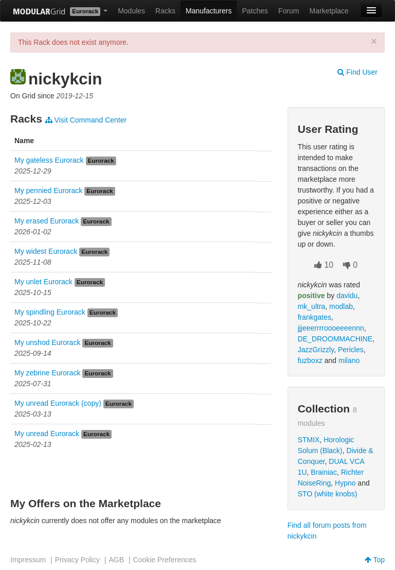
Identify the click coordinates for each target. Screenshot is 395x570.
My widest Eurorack (45, 251)
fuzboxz (310, 360)
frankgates (314, 317)
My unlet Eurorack (43, 282)
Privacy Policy (77, 560)
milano (349, 360)
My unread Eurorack (46, 433)
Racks (165, 11)
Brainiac (324, 472)
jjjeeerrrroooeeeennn (331, 328)
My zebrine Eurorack (47, 373)
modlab (341, 306)
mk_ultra (312, 306)
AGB (116, 560)
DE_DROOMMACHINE (335, 339)
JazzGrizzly (316, 350)
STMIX (309, 440)
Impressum (28, 560)
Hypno (345, 483)
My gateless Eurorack (49, 160)
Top (375, 560)
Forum (288, 11)
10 (323, 265)
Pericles (351, 350)
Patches (255, 11)
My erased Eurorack (46, 221)
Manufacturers (208, 11)
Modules (131, 11)
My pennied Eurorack (48, 190)
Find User (357, 72)
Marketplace (329, 11)
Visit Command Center (86, 120)
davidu (346, 295)
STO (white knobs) (327, 494)
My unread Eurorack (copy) (57, 403)
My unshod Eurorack (47, 342)
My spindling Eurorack (49, 312)
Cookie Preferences (164, 560)
